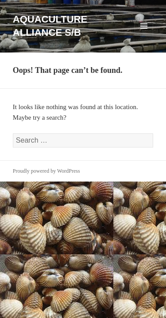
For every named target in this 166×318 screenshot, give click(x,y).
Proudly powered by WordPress (46, 171)
